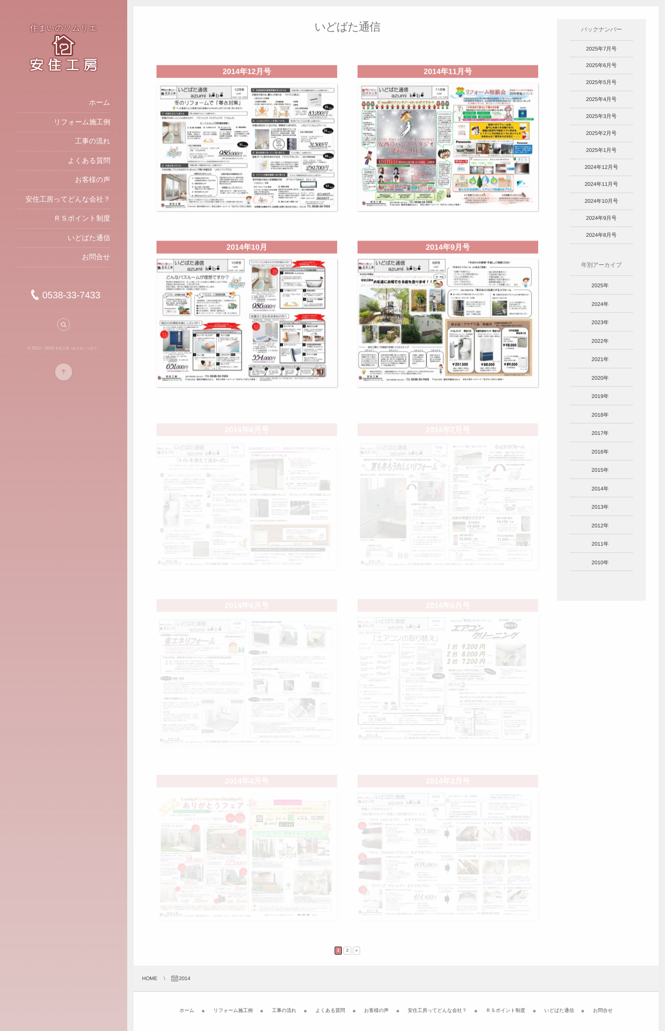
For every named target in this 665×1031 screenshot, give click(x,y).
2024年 (600, 304)
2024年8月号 (601, 235)
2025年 (600, 286)
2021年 (600, 359)
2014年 (600, 489)
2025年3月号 (601, 116)
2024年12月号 (601, 167)
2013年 (600, 507)
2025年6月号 (601, 65)
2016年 (600, 452)
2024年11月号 (601, 184)
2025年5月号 (601, 82)
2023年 (600, 322)
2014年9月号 (448, 250)
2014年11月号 (448, 74)
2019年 (600, 396)
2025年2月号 (601, 133)
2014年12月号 (247, 74)
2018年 (600, 415)
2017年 (600, 433)
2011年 (600, 544)
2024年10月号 (601, 201)
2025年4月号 (601, 99)
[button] (63, 327)
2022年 (600, 341)
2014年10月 (246, 250)
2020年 (600, 378)
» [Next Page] (356, 950)
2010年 (600, 563)
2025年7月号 (601, 49)
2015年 (600, 470)
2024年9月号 (601, 218)
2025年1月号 (601, 150)
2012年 (600, 526)
